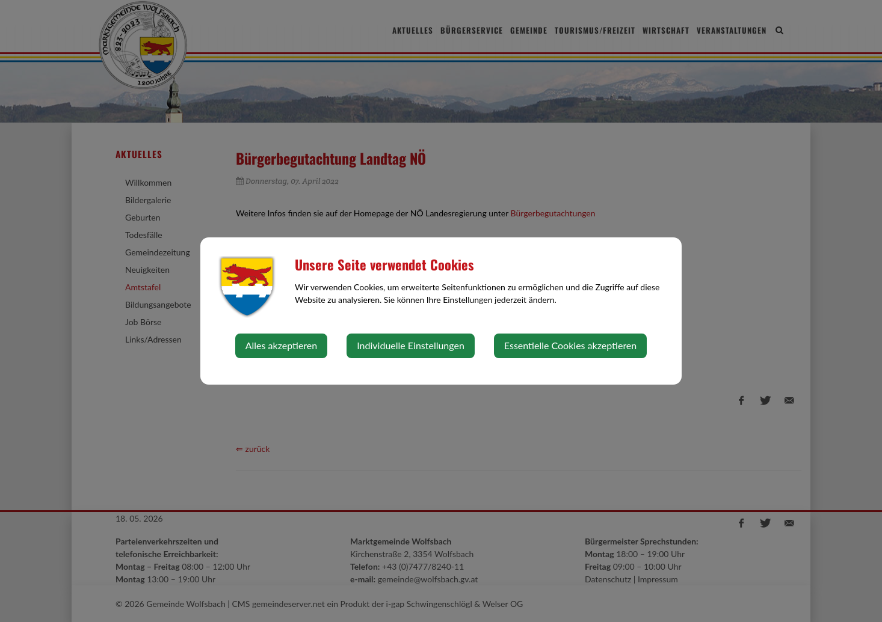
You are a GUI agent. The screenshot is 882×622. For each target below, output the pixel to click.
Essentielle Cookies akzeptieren (570, 345)
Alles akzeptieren (281, 345)
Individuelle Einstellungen (410, 345)
